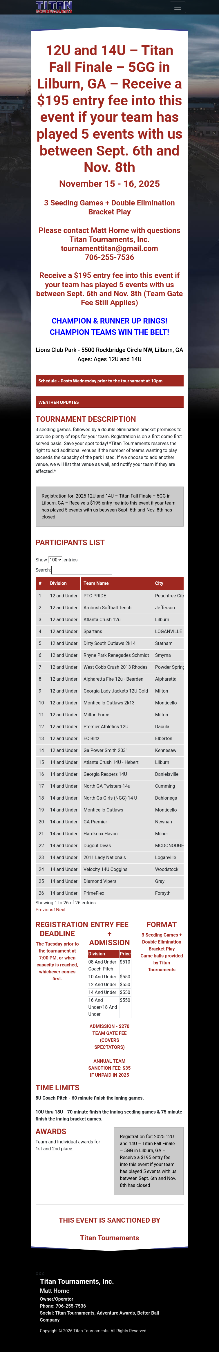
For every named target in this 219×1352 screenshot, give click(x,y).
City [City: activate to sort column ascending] (159, 583)
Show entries (57, 559)
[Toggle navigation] (178, 7)
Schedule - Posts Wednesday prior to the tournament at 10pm (101, 380)
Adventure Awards (116, 1313)
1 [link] (54, 909)
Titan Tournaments (75, 1313)
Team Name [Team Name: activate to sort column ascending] (96, 583)
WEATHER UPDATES (59, 402)
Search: (74, 570)
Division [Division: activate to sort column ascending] (58, 583)
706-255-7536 (71, 1306)
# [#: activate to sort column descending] (40, 583)
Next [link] (61, 909)
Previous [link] (45, 909)
